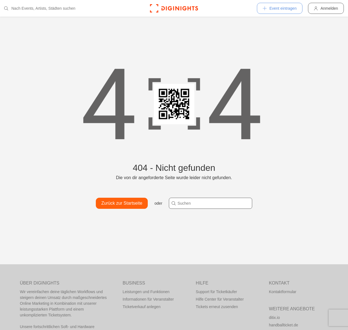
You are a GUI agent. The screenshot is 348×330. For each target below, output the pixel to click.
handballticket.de (283, 325)
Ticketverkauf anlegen (142, 306)
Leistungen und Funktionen (146, 292)
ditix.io (274, 317)
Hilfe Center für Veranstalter (220, 299)
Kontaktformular (282, 292)
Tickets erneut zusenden (217, 306)
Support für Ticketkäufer (216, 292)
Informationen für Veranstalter (148, 299)
